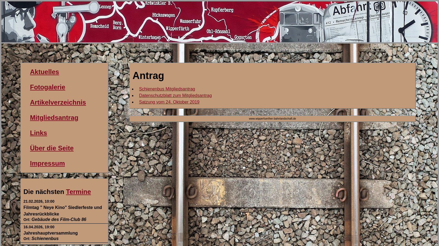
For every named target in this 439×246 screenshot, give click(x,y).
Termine (78, 191)
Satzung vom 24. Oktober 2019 (169, 102)
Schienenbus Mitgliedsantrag (167, 89)
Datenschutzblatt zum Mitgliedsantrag (175, 95)
